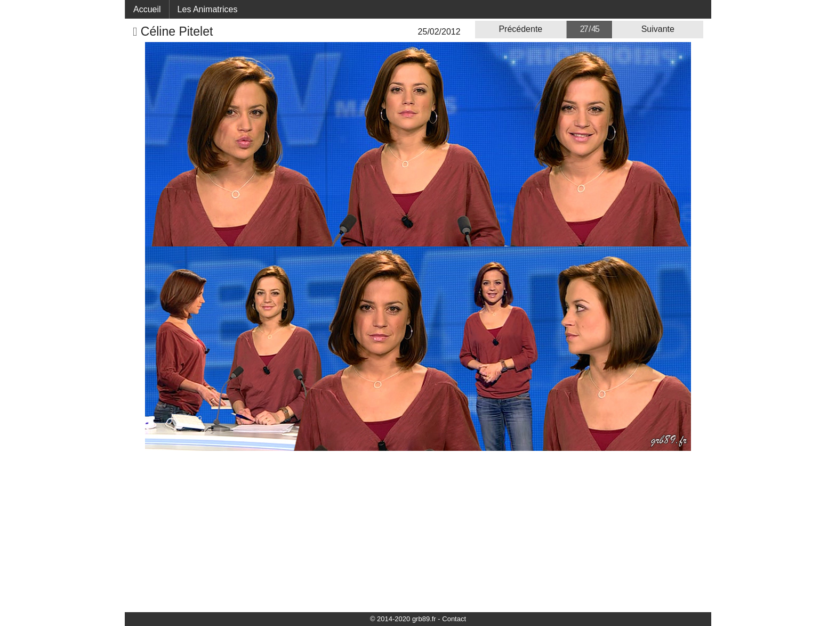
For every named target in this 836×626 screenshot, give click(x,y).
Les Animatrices (208, 9)
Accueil (147, 9)
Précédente (520, 29)
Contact (454, 619)
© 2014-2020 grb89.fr (403, 619)
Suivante (657, 29)
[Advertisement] (418, 530)
